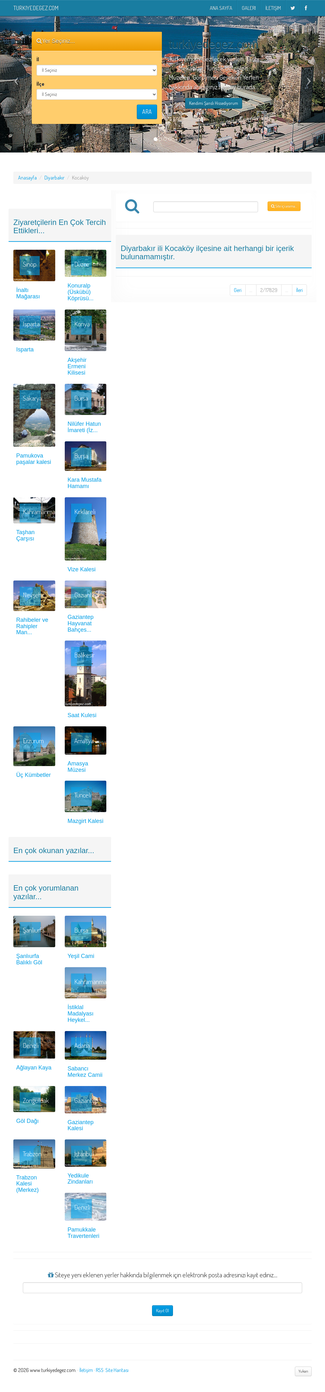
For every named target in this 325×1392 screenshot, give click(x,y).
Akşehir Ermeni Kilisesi (77, 366)
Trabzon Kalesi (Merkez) (27, 1183)
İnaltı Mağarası (28, 293)
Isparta (25, 349)
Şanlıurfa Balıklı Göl (29, 959)
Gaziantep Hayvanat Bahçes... (81, 623)
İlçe (40, 84)
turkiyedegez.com (35, 7)
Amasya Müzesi (78, 766)
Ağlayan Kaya (33, 1067)
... (250, 290)
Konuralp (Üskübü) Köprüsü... (81, 292)
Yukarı (303, 1371)
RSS (99, 1370)
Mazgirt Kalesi (85, 821)
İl (37, 59)
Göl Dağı (27, 1121)
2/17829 (268, 290)
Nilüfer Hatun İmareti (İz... (84, 427)
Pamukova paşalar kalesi (33, 458)
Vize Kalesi (82, 569)
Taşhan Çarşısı (25, 535)
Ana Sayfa (221, 8)
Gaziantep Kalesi (81, 1125)
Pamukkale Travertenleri (83, 1232)
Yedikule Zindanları (80, 1178)
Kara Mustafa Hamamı (85, 483)
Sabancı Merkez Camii (85, 1071)
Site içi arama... (284, 206)
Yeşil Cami (81, 956)
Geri (238, 290)
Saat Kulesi (82, 715)
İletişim (273, 8)
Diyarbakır (54, 177)
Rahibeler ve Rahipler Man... (32, 626)
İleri (299, 290)
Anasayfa (27, 177)
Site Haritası (117, 1370)
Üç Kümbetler (33, 775)
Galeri (249, 8)
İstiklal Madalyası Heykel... (81, 1013)
